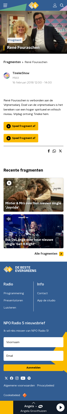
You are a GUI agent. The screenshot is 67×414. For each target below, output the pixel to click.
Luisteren (10, 307)
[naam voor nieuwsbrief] (33, 342)
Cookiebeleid (12, 395)
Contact (42, 293)
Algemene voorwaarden (19, 385)
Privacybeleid (45, 385)
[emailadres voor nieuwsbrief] (33, 356)
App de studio (46, 300)
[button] (60, 407)
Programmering (14, 293)
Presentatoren (13, 300)
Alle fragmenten (48, 254)
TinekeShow (21, 73)
